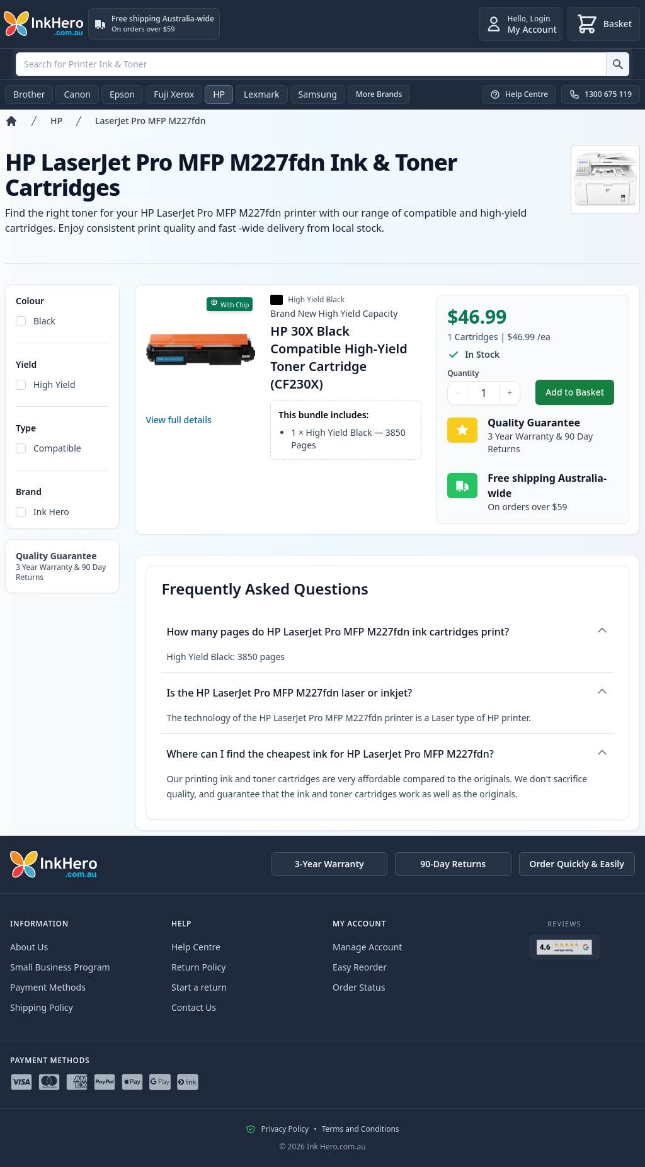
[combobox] (322, 64)
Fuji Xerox (174, 94)
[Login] (520, 24)
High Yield (54, 384)
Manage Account (367, 947)
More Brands (379, 94)
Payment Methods (48, 987)
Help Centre (195, 947)
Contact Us (193, 1007)
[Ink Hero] (44, 24)
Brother (29, 94)
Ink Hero (51, 512)
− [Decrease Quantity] (457, 393)
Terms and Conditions (360, 1129)
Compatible (57, 448)
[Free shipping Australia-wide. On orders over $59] (154, 24)
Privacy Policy (285, 1129)
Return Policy (198, 967)
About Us (29, 947)
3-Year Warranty (329, 864)
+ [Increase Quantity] (509, 393)
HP (219, 94)
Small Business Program (60, 967)
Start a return (199, 987)
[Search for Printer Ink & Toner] (617, 64)
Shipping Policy (41, 1007)
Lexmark (262, 94)
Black (44, 321)
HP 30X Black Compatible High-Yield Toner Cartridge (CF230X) (338, 357)
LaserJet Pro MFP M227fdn (150, 121)
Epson (122, 94)
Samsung (318, 94)
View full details (179, 420)
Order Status (359, 987)
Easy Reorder (360, 967)
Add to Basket (579, 395)
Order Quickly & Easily (577, 864)
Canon (77, 94)
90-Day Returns (453, 864)
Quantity (463, 373)
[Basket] (604, 24)
